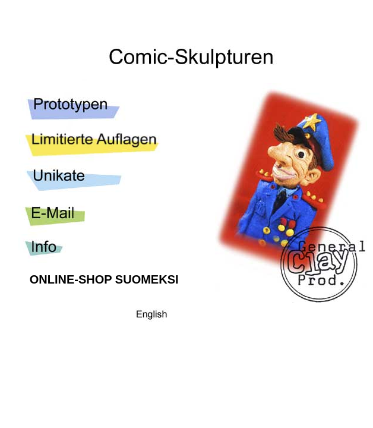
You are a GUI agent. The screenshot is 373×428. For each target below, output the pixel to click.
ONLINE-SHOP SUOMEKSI (104, 279)
